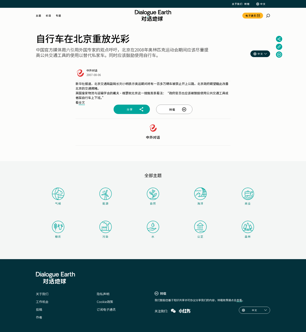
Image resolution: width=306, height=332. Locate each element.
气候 (58, 196)
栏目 (48, 15)
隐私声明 (103, 293)
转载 (247, 4)
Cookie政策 (105, 301)
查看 (239, 300)
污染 (105, 229)
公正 (200, 229)
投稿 (39, 309)
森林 (248, 229)
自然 (153, 196)
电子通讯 (251, 15)
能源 (105, 196)
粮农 (58, 229)
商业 (248, 196)
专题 (58, 15)
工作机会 (42, 301)
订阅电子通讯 (106, 309)
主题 (38, 15)
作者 (39, 317)
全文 (82, 102)
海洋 (200, 196)
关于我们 (237, 4)
